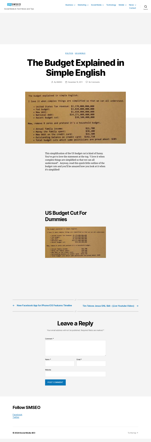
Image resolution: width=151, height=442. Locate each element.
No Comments (94, 82)
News (131, 5)
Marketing (82, 5)
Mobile (121, 5)
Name (48, 363)
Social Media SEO (28, 436)
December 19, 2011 (75, 82)
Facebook (18, 417)
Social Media (96, 5)
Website (48, 373)
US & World (80, 54)
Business (69, 5)
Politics (69, 54)
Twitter (16, 420)
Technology (111, 5)
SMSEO (59, 82)
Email (79, 363)
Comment (49, 342)
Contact (132, 8)
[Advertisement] (75, 28)
